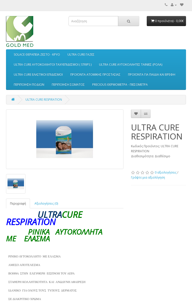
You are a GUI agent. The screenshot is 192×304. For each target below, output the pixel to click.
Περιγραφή (18, 203)
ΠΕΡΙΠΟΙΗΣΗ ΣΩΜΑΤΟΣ (68, 84)
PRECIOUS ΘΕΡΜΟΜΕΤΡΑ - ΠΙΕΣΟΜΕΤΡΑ (120, 84)
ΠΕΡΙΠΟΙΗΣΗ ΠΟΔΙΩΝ (29, 84)
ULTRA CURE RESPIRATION (44, 99)
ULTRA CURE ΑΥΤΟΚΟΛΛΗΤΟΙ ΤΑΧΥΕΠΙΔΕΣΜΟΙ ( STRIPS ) (53, 64)
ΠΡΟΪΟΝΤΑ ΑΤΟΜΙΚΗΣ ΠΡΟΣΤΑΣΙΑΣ (95, 74)
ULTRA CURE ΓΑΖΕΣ (81, 54)
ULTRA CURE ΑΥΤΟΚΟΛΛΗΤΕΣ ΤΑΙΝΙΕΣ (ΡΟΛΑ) (130, 64)
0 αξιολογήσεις (165, 172)
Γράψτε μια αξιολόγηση (148, 177)
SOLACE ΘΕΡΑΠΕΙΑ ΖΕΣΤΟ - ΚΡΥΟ (37, 54)
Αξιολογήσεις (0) (46, 203)
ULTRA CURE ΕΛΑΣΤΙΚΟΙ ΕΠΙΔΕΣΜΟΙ (38, 74)
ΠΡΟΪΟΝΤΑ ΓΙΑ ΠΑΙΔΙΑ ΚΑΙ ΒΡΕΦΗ (151, 74)
